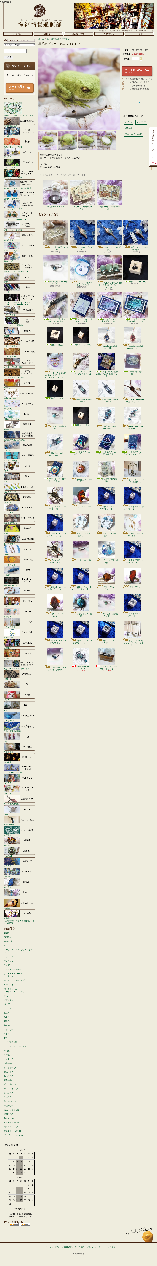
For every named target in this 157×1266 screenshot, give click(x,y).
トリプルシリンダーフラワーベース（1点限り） (133, 633)
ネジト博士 (19, 748)
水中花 (19, 384)
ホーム (18, 33)
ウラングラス (19, 163)
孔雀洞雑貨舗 (19, 540)
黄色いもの (8, 1072)
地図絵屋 (19, 675)
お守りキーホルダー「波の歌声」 (135, 235)
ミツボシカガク (19, 831)
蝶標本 (19, 332)
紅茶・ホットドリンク (19, 143)
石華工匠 (19, 644)
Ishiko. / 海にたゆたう (19, 415)
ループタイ (8, 985)
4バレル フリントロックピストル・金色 (55, 307)
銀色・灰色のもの (11, 1110)
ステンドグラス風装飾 (19, 321)
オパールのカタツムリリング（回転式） (55, 659)
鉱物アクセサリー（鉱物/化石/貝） (19, 184)
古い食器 (19, 132)
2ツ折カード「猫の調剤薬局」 (109, 195)
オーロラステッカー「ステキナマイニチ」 (133, 444)
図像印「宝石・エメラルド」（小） (55, 579)
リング (7, 965)
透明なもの (8, 1114)
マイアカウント (19, 40)
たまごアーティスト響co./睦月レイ (19, 665)
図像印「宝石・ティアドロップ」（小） (133, 498)
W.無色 (19, 914)
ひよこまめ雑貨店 (19, 800)
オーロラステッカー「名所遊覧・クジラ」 (109, 307)
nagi (19, 737)
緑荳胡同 (19, 883)
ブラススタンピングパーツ (19, 373)
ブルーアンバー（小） (107, 579)
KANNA (19, 498)
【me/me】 (19, 852)
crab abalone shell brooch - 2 (81, 659)
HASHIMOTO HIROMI (19, 769)
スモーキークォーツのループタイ (133, 391)
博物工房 (19, 758)
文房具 (19, 288)
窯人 (19, 477)
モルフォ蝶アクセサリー (19, 205)
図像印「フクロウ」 (81, 336)
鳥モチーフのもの (11, 1118)
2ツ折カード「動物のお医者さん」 (82, 195)
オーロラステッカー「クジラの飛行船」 (107, 444)
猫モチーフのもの (11, 1127)
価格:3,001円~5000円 (133, 134)
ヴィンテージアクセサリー (19, 174)
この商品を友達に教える (139, 82)
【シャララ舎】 (19, 623)
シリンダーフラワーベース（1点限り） (133, 472)
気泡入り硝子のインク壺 (55, 235)
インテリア (8, 1059)
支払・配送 (54, 1247)
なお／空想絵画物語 (19, 727)
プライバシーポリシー (96, 1247)
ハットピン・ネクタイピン (15, 980)
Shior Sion (19, 602)
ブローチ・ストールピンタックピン (14, 975)
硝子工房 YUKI (19, 488)
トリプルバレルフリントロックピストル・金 (81, 364)
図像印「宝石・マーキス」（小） (133, 552)
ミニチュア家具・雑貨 (19, 363)
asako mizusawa (19, 394)
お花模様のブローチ (81, 472)
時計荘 (19, 706)
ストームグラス (19, 342)
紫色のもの (8, 1080)
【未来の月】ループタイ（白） (55, 498)
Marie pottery (19, 821)
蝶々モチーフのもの (12, 1122)
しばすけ (19, 613)
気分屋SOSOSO (19, 519)
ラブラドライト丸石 (81, 605)
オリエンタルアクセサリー (19, 215)
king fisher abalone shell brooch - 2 (55, 445)
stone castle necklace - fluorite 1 (106, 391)
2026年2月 (8, 941)
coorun (19, 550)
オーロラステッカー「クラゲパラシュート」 (55, 471)
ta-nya (19, 654)
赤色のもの (8, 1063)
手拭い (7, 996)
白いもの (7, 1097)
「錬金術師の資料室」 (133, 364)
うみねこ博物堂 (19, 457)
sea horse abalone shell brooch (107, 418)
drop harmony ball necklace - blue (106, 338)
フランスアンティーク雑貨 (15, 1046)
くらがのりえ (19, 561)
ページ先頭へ (148, 1238)
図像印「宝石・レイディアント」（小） (81, 579)
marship (19, 810)
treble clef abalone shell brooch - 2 (132, 418)
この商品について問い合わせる (139, 79)
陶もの (7, 1025)
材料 (6, 1038)
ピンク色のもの (10, 1084)
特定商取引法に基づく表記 (139, 89)
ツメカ (19, 696)
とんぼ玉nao (19, 717)
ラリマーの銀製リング (55, 418)
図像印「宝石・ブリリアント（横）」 (81, 632)
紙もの (7, 1017)
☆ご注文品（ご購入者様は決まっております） (19, 922)
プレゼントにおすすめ (13, 1135)
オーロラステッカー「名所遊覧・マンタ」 (135, 307)
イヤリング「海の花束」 (81, 525)
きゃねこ (19, 529)
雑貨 (19, 278)
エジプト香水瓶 (19, 353)
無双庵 (19, 841)
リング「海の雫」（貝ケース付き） (82, 270)
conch (19, 592)
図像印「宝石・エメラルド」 (133, 605)
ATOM (25, 1224)
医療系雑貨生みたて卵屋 (19, 436)
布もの (7, 1021)
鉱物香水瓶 (19, 236)
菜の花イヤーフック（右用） (133, 525)
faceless (19, 904)
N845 (19, 467)
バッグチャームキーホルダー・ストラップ (15, 990)
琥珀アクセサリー (19, 195)
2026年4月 (8, 933)
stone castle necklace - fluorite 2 (80, 391)
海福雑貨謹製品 (19, 122)
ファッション (9, 1000)
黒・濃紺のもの (10, 1101)
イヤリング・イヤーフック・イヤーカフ (19, 951)
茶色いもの (8, 1093)
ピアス (7, 945)
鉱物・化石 (19, 257)
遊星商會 (19, 862)
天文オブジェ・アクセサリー (19, 267)
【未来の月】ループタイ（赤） (55, 552)
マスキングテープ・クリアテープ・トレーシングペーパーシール (19, 300)
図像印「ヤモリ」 (55, 390)
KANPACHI (19, 509)
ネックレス (8, 957)
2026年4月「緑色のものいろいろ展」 (19, 109)
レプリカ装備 (19, 311)
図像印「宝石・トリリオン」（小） (107, 498)
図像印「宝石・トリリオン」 (107, 632)
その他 (7, 1055)
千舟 (19, 685)
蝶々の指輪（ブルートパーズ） (55, 270)
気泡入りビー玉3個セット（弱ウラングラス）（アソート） (109, 271)
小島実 (19, 571)
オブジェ (7, 1008)
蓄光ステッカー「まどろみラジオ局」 (82, 307)
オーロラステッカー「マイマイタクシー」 (81, 444)
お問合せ (109, 33)
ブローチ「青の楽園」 (107, 552)
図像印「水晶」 (55, 336)
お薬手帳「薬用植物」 (107, 471)
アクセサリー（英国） (19, 226)
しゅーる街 (19, 633)
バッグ (7, 1004)
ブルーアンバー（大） (55, 605)
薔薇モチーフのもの (12, 1131)
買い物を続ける (139, 85)
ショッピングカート (139, 33)
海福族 (7, 1051)
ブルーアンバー (81, 497)
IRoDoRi (19, 446)
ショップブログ (78, 33)
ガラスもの (8, 1029)
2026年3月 (8, 937)
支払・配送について (48, 33)
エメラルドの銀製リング (107, 605)
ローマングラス (19, 247)
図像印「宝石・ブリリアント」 (55, 632)
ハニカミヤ (19, 779)
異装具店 (19, 425)
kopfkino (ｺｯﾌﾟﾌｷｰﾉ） (19, 581)
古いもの (19, 153)
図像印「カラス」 (81, 416)
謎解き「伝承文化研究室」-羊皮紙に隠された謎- (107, 365)
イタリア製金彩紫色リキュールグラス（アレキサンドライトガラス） (55, 365)
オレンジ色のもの (11, 1089)
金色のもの (8, 1105)
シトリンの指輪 (81, 551)
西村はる (19, 789)
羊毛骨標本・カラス (55, 194)
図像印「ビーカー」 (135, 269)
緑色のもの (8, 1076)
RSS (14, 1224)
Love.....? (19, 893)
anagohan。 (19, 405)
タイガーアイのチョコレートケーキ (107, 659)
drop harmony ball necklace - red (132, 338)
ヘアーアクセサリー (12, 969)
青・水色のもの (10, 1067)
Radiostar (19, 873)
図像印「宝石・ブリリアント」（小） (55, 525)
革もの (7, 1034)
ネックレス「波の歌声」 (82, 235)
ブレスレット (9, 961)
